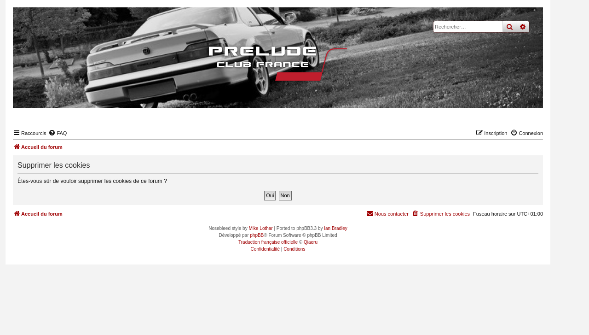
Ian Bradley (335, 228)
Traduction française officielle (268, 242)
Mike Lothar (260, 228)
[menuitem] (57, 133)
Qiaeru (311, 242)
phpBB (257, 235)
